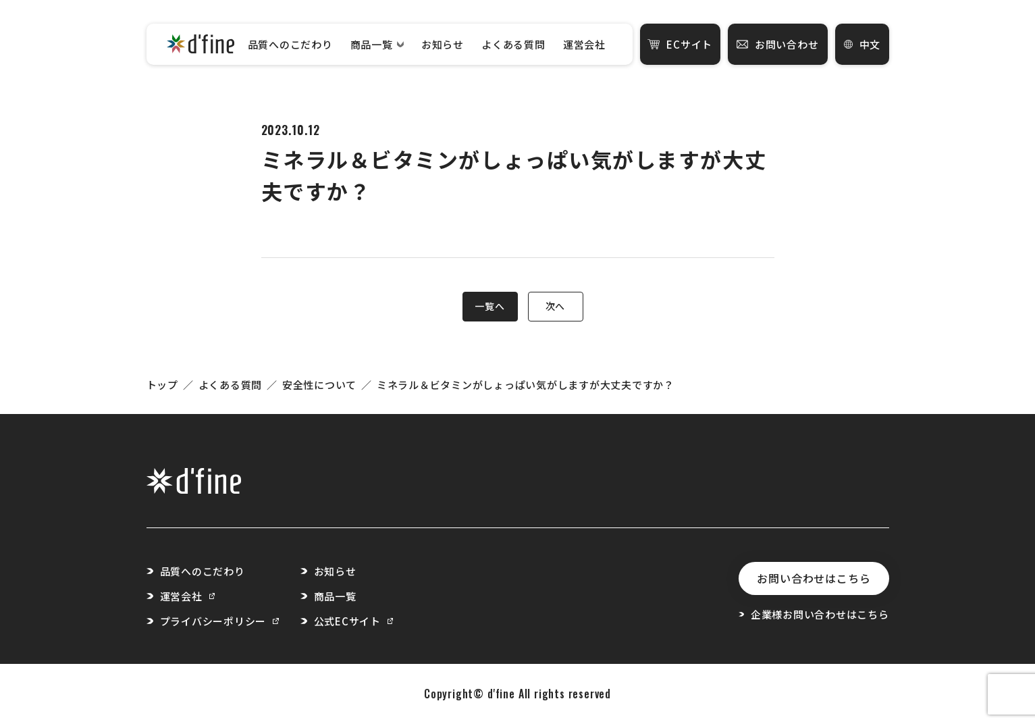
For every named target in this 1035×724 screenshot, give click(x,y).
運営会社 (584, 44)
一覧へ (489, 306)
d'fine (501, 694)
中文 (862, 44)
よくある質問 (513, 44)
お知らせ (442, 44)
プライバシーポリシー (219, 621)
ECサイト (679, 44)
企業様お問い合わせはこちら (813, 614)
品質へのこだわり (290, 44)
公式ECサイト (354, 621)
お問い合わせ (777, 44)
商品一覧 (377, 44)
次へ (555, 306)
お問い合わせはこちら (813, 578)
